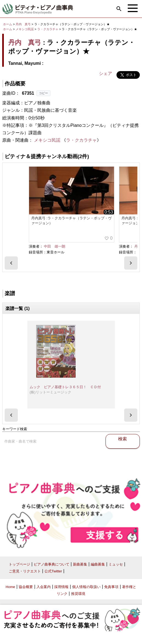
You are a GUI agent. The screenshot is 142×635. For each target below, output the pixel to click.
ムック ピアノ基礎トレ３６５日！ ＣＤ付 (65, 387)
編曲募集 (98, 564)
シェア (105, 73)
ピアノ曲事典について (51, 564)
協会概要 (26, 587)
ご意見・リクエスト (25, 571)
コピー (43, 93)
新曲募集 (80, 564)
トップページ (19, 564)
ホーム (7, 24)
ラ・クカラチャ (48, 29)
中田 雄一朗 (54, 246)
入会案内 (43, 587)
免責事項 (111, 587)
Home (10, 587)
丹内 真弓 (23, 24)
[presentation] (11, 263)
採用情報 (61, 587)
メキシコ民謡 (25, 29)
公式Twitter (53, 571)
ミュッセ (116, 564)
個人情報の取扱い (86, 587)
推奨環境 (78, 594)
